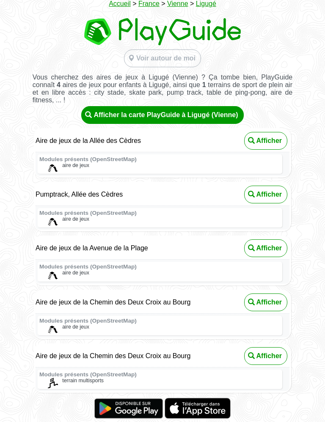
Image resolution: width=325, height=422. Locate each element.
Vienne (177, 3)
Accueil (120, 3)
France (149, 3)
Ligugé (206, 3)
